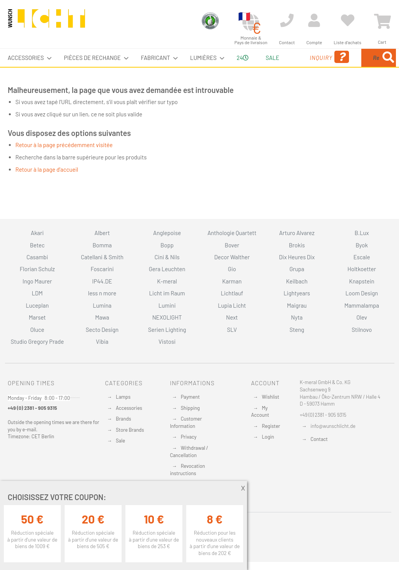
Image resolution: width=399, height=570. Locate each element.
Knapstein (361, 281)
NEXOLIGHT (167, 317)
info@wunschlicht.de (333, 426)
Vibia (102, 341)
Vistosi (167, 341)
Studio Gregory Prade (37, 341)
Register (271, 426)
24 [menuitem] (223, 66)
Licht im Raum (167, 293)
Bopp (167, 245)
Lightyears (297, 293)
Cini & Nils (166, 257)
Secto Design (102, 329)
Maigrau (297, 305)
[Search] (321, 93)
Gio (232, 268)
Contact (319, 439)
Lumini (167, 305)
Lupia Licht (232, 305)
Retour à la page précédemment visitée (64, 162)
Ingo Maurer (37, 281)
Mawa (102, 317)
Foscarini (102, 268)
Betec (37, 245)
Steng (296, 329)
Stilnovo (362, 329)
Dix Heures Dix (297, 257)
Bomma (102, 245)
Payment (190, 397)
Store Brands (130, 430)
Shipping (190, 408)
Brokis (297, 245)
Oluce (37, 329)
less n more (102, 293)
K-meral (167, 281)
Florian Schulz (37, 268)
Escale (362, 257)
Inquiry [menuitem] (285, 67)
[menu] (199, 67)
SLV (232, 329)
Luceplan (37, 305)
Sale (120, 440)
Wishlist (270, 397)
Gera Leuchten (167, 268)
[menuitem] (27, 58)
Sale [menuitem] (250, 57)
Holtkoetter (361, 268)
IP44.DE (102, 281)
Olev (361, 317)
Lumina (102, 305)
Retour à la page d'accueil (46, 187)
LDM (37, 293)
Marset (37, 317)
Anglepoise (167, 232)
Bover (232, 245)
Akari (37, 232)
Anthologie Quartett (231, 232)
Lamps (123, 397)
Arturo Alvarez (296, 232)
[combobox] (355, 67)
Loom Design (362, 293)
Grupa (296, 268)
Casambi (37, 257)
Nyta (296, 317)
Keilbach (296, 281)
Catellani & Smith (102, 257)
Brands (123, 419)
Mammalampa (361, 305)
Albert (102, 232)
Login (268, 437)
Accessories (129, 408)
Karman (232, 281)
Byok (362, 245)
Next (232, 317)
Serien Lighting (167, 329)
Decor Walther (232, 257)
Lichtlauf (232, 293)
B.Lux (362, 232)
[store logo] (46, 22)
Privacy (189, 437)
